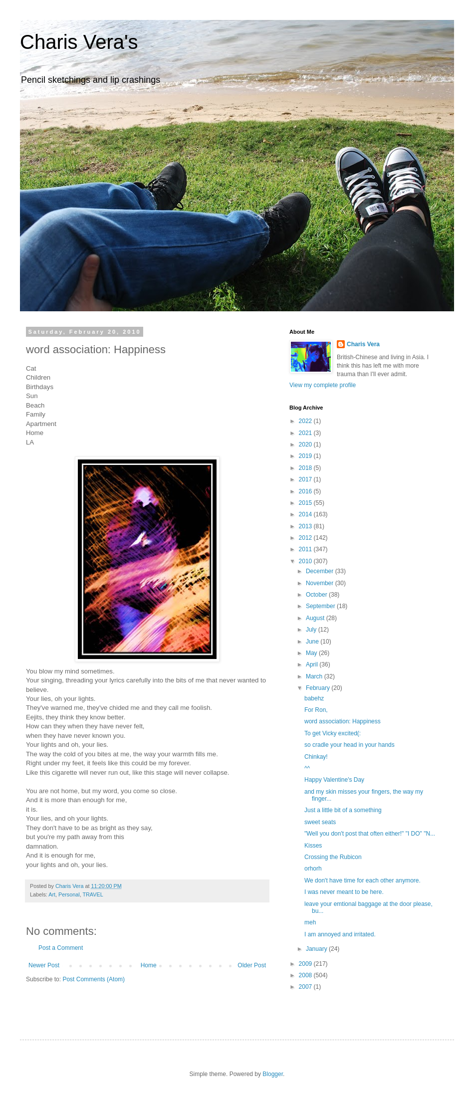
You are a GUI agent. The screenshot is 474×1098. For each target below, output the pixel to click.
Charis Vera (363, 344)
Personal (69, 894)
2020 (306, 444)
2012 (306, 537)
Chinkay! (316, 756)
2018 (306, 467)
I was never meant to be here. (344, 891)
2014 (306, 514)
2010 (306, 561)
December (320, 571)
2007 (306, 986)
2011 (306, 549)
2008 (306, 975)
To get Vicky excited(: (332, 733)
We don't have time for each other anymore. (362, 880)
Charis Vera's (79, 42)
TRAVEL (92, 894)
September (321, 606)
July (312, 629)
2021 (306, 433)
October (317, 594)
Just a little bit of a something (343, 810)
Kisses (313, 845)
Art (51, 894)
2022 (306, 421)
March (315, 676)
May (312, 653)
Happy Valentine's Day (334, 779)
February (318, 687)
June (313, 641)
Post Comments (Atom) (93, 979)
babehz (314, 698)
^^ (307, 768)
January (317, 948)
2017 (306, 479)
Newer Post (43, 965)
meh (310, 922)
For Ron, (316, 709)
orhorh (313, 868)
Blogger (272, 1074)
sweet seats (320, 822)
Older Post (251, 965)
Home (149, 965)
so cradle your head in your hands (349, 744)
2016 (306, 491)
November (320, 583)
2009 (306, 963)
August (316, 618)
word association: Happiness (342, 721)
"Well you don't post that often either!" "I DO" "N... (369, 833)
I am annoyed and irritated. (340, 934)
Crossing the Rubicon (333, 857)
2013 (306, 526)
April (312, 664)
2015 (306, 502)
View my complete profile (322, 385)
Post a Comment (60, 947)
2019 (306, 455)
